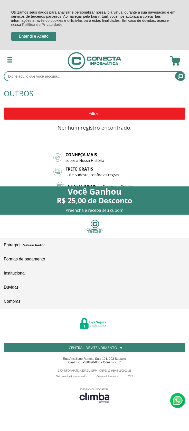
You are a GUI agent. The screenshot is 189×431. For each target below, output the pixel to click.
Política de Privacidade (42, 25)
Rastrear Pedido (33, 245)
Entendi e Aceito (34, 36)
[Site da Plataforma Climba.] (94, 395)
